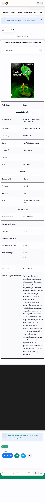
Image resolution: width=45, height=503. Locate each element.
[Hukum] (20, 12)
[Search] (38, 3)
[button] (41, 3)
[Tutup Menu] (41, 21)
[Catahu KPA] (28, 12)
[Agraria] (13, 12)
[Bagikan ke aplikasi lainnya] (29, 455)
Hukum (23, 436)
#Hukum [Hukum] (4, 447)
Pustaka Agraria (16, 438)
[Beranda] (6, 12)
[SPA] (35, 12)
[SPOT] (41, 12)
